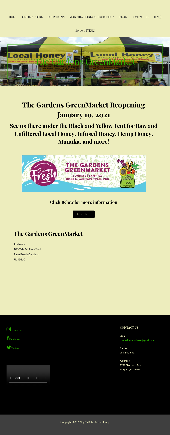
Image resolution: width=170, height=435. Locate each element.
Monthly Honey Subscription (92, 17)
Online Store (32, 17)
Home (13, 17)
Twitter (13, 347)
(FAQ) (157, 17)
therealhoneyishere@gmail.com (137, 340)
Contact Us (140, 17)
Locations (56, 17)
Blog (123, 17)
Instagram (14, 329)
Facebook (13, 338)
